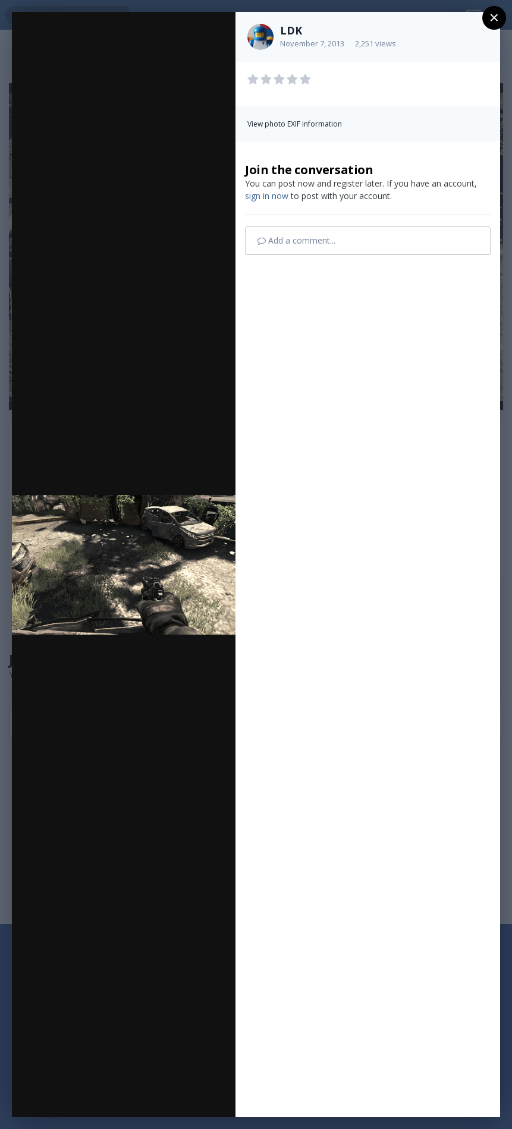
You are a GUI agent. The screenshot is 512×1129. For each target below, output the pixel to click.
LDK (291, 30)
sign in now (266, 195)
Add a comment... (296, 240)
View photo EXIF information (294, 124)
